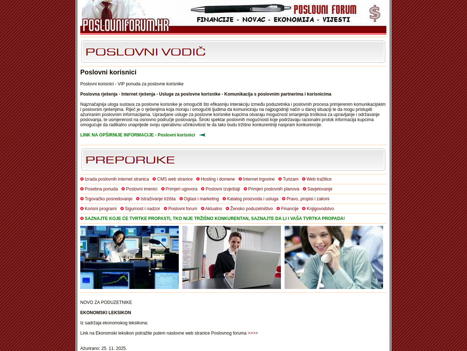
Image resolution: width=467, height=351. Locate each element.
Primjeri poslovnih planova (273, 189)
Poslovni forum (182, 208)
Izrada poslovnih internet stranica (117, 179)
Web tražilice (318, 179)
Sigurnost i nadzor (142, 208)
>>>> (253, 333)
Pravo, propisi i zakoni (307, 198)
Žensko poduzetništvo (251, 208)
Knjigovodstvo (320, 208)
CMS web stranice (175, 179)
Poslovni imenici (141, 189)
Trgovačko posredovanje (108, 198)
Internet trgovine (259, 179)
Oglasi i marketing (201, 198)
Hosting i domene (218, 179)
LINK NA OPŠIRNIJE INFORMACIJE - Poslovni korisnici (137, 135)
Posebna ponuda (101, 189)
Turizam (290, 179)
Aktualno (213, 208)
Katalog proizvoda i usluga (252, 198)
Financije (289, 208)
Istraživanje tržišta (157, 198)
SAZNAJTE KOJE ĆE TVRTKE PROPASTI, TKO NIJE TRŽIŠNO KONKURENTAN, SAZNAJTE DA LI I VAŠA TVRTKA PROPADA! (215, 218)
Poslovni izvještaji (223, 189)
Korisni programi (100, 208)
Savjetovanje (319, 189)
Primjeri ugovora (181, 189)
